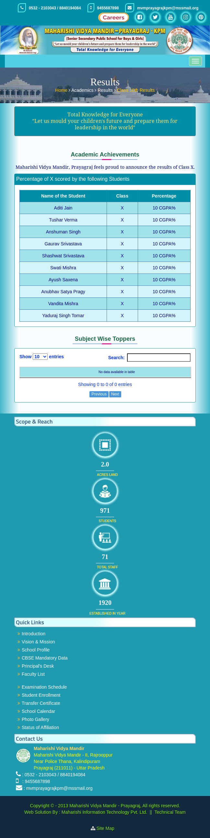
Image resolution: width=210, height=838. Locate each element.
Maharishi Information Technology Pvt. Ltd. (103, 812)
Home (62, 89)
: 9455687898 (35, 781)
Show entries (41, 356)
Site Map (108, 828)
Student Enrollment (41, 695)
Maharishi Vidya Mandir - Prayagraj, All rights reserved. (124, 805)
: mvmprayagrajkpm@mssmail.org (58, 788)
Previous (99, 394)
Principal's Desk (38, 666)
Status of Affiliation (40, 727)
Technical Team (170, 812)
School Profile (36, 649)
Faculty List (33, 674)
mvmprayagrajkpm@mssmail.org (167, 8)
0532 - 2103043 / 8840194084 (55, 8)
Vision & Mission (38, 641)
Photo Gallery (35, 719)
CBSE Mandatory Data (45, 658)
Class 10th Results (136, 89)
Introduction (33, 633)
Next (115, 394)
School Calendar (38, 711)
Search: (149, 357)
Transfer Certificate (41, 703)
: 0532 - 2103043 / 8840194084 (53, 774)
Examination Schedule (44, 687)
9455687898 (108, 8)
